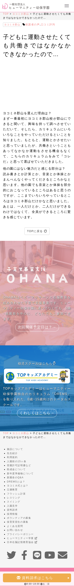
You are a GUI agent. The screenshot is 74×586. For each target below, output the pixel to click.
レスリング (13, 497)
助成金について (16, 469)
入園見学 (12, 505)
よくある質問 (15, 526)
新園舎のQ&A (15, 477)
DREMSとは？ (16, 481)
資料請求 (12, 509)
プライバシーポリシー (20, 534)
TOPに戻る (37, 231)
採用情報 (12, 514)
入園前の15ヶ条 (16, 461)
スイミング (13, 501)
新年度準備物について (20, 473)
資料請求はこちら (43, 578)
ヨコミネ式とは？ (17, 485)
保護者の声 (32, 24)
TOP (6, 13)
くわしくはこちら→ (37, 413)
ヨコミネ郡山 (20, 13)
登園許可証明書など (19, 465)
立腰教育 (12, 489)
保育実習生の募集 (17, 522)
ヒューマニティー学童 (22, 538)
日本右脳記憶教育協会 (22, 542)
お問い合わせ (15, 530)
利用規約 (12, 457)
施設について (15, 449)
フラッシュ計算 (16, 493)
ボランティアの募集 (19, 518)
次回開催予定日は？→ (37, 327)
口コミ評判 (48, 24)
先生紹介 (12, 453)
